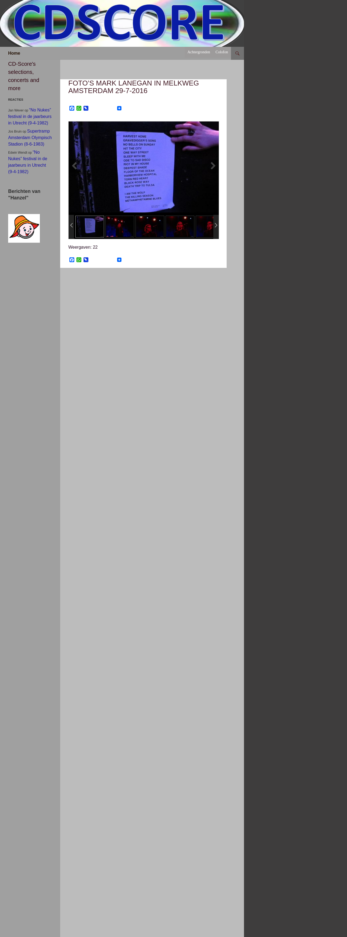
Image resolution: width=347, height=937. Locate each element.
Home (14, 53)
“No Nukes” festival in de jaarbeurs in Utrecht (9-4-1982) (30, 116)
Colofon (222, 52)
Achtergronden (198, 52)
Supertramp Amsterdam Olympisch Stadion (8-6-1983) (30, 137)
